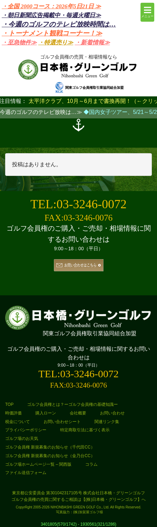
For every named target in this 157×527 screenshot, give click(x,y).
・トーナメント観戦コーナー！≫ (52, 33)
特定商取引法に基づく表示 (85, 430)
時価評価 (13, 413)
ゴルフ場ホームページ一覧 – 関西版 (38, 464)
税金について (17, 421)
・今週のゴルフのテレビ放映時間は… (59, 24)
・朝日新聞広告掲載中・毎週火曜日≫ (51, 15)
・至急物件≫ (19, 42)
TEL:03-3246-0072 (79, 204)
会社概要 (78, 413)
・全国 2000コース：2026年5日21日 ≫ (51, 6)
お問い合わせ (112, 413)
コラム (91, 464)
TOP (9, 404)
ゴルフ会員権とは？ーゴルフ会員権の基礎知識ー (72, 404)
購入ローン (45, 413)
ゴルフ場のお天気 (21, 438)
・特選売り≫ (55, 42)
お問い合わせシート (62, 421)
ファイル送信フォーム (25, 472)
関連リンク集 (106, 421)
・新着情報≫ (92, 42)
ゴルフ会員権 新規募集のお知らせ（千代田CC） (50, 447)
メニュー (147, 12)
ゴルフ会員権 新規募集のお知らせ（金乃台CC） (50, 455)
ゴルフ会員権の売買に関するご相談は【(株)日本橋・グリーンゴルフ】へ (78, 499)
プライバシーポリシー (25, 430)
